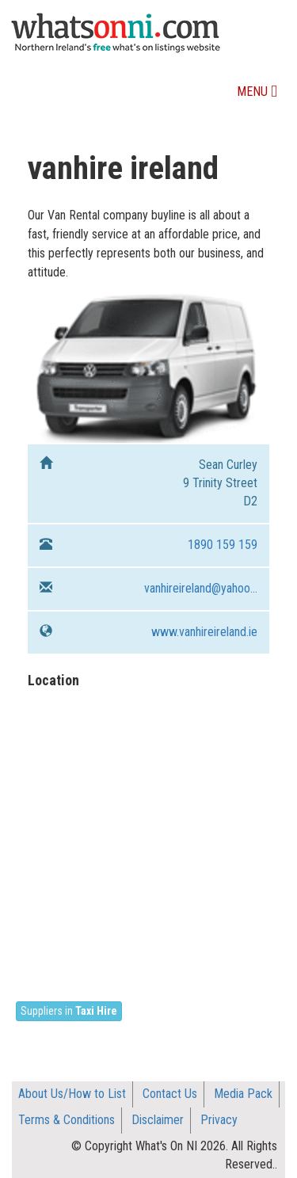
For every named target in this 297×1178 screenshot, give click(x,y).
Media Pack (243, 1093)
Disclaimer (157, 1119)
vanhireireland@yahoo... (200, 588)
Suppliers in (69, 1011)
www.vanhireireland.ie (204, 631)
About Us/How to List (72, 1093)
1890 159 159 (222, 544)
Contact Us (170, 1093)
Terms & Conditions (66, 1119)
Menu (260, 95)
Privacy (219, 1119)
